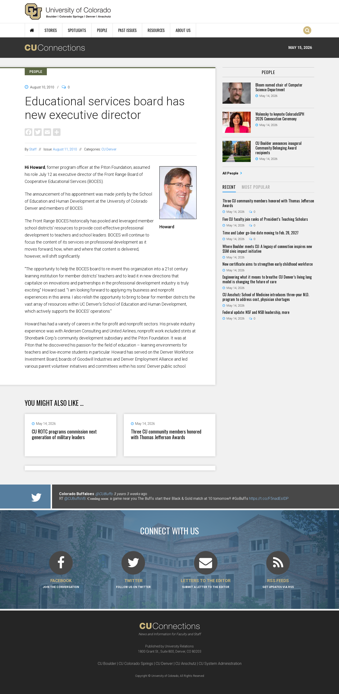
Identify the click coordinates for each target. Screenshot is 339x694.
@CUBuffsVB (75, 498)
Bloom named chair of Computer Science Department (279, 87)
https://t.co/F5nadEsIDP (269, 498)
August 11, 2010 (65, 149)
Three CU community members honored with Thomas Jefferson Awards (166, 434)
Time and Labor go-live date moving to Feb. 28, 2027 (260, 233)
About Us (183, 30)
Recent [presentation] (229, 187)
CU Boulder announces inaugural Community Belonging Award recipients (278, 147)
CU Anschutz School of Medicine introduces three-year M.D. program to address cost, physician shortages (265, 297)
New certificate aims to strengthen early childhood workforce (267, 264)
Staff (32, 149)
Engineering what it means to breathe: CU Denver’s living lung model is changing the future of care (267, 279)
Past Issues (127, 30)
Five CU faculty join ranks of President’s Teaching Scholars (265, 219)
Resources (156, 30)
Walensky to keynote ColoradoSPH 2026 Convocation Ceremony (279, 116)
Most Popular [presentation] (256, 187)
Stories (50, 30)
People (102, 30)
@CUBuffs (104, 494)
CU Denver (109, 149)
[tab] (229, 187)
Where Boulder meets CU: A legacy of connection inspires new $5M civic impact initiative (267, 249)
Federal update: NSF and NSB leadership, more (255, 312)
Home (32, 30)
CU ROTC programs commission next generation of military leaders (64, 434)
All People (230, 173)
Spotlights (77, 30)
